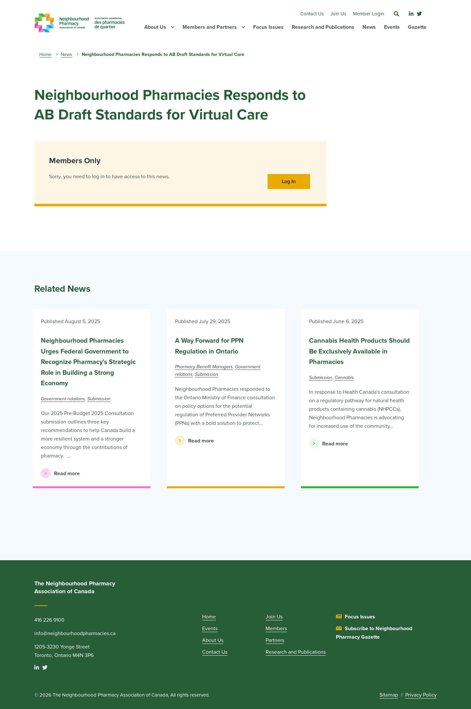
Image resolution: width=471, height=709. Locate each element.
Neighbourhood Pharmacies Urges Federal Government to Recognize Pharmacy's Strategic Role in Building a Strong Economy (88, 362)
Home (45, 54)
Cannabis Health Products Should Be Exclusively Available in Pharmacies (359, 351)
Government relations (63, 399)
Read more (60, 473)
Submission (99, 399)
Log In (289, 181)
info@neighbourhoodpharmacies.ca (74, 633)
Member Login (368, 14)
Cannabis (344, 377)
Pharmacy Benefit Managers (204, 367)
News (66, 54)
